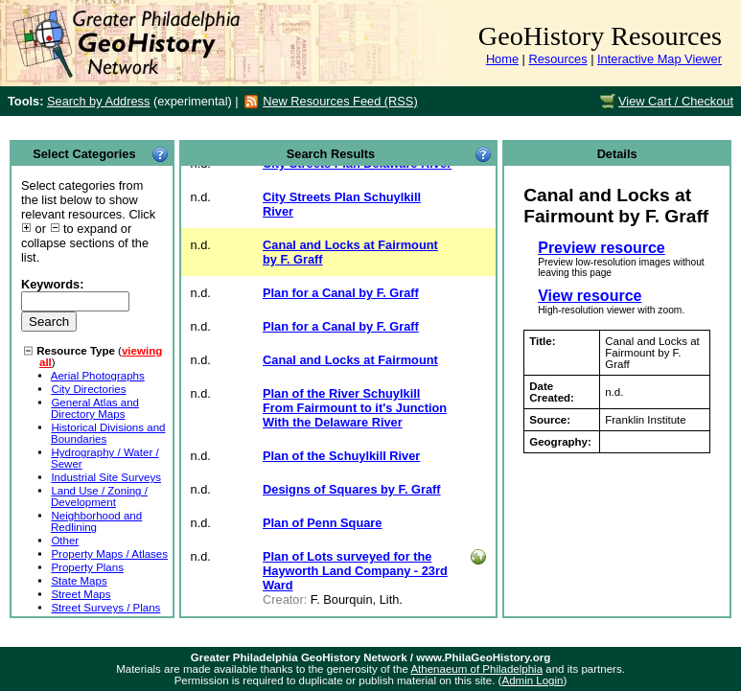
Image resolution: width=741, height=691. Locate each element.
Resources (557, 59)
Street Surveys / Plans (105, 607)
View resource (589, 296)
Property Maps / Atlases (109, 554)
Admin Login (532, 680)
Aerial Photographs (98, 375)
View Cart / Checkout (675, 101)
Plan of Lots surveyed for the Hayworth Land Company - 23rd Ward (355, 570)
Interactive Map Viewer (659, 59)
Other (65, 540)
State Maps (78, 581)
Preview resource (601, 248)
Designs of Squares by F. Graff (352, 489)
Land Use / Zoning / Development (99, 496)
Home (502, 59)
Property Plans (87, 567)
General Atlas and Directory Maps (95, 408)
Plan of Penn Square (322, 523)
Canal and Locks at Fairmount (350, 360)
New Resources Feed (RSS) (340, 101)
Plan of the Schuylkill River (341, 456)
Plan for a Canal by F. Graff (341, 293)
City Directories (88, 389)
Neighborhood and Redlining (96, 521)
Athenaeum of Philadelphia (476, 669)
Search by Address (98, 101)
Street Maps (80, 594)
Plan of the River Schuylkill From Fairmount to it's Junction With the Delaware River (355, 407)
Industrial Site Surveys (106, 477)
